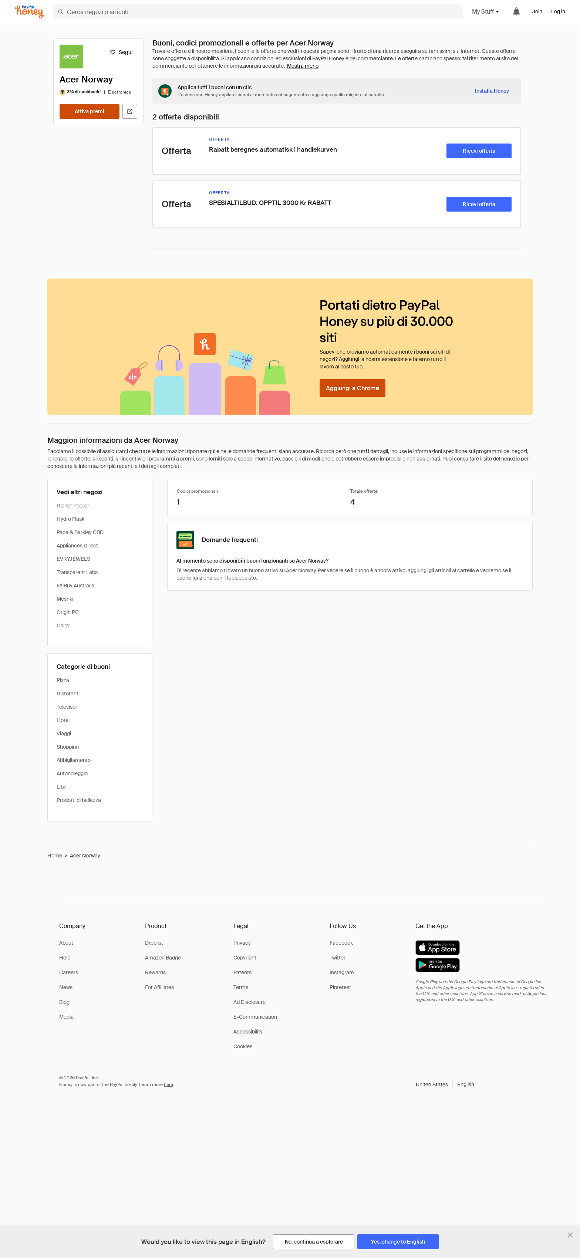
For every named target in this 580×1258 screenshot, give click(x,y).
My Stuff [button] (486, 12)
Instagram (342, 972)
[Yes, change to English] (398, 1241)
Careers (68, 972)
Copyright (244, 957)
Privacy (242, 943)
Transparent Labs (77, 572)
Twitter (337, 957)
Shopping (68, 746)
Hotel (63, 720)
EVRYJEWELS (73, 559)
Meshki (65, 599)
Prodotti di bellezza (79, 800)
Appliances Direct (77, 545)
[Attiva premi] (89, 111)
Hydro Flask (70, 519)
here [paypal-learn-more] (168, 1084)
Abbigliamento (74, 760)
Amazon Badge (163, 957)
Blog (64, 1002)
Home (54, 855)
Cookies (242, 1046)
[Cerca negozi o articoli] (258, 11)
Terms (240, 987)
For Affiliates (159, 987)
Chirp (63, 625)
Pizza (63, 680)
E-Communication (255, 1017)
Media (66, 1017)
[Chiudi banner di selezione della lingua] (570, 1235)
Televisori (67, 707)
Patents (242, 972)
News (65, 987)
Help (64, 957)
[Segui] (121, 52)
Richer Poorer (73, 505)
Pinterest (340, 987)
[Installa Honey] (492, 91)
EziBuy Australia (75, 585)
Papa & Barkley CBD (80, 532)
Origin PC (68, 612)
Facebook (341, 943)
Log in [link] (558, 11)
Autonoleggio (72, 773)
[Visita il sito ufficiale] (129, 111)
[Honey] (29, 12)
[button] (445, 1084)
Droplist (154, 943)
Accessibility (248, 1031)
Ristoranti (68, 693)
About (66, 943)
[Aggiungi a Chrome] (352, 388)
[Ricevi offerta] (479, 151)
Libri (62, 786)
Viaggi (64, 733)
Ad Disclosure (249, 1002)
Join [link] (537, 11)
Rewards (155, 972)
